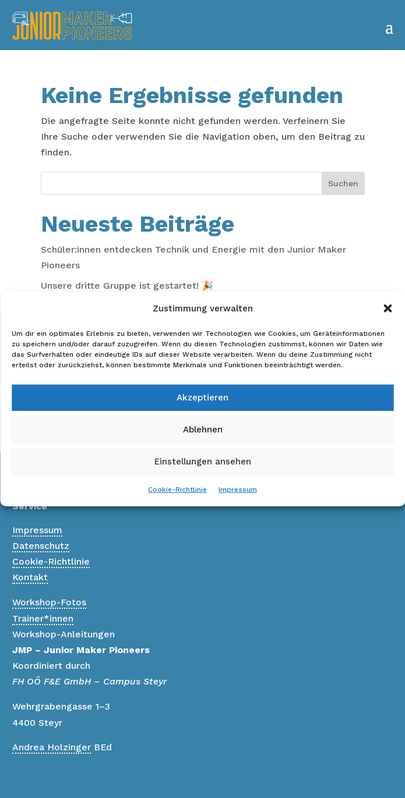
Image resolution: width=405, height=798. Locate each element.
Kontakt (30, 577)
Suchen (343, 183)
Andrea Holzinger (51, 747)
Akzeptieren (202, 397)
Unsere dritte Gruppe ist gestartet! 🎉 (127, 285)
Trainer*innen (42, 618)
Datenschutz (40, 545)
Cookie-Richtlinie (177, 489)
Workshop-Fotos (49, 602)
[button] (387, 308)
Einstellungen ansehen (202, 461)
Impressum (238, 489)
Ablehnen (203, 429)
